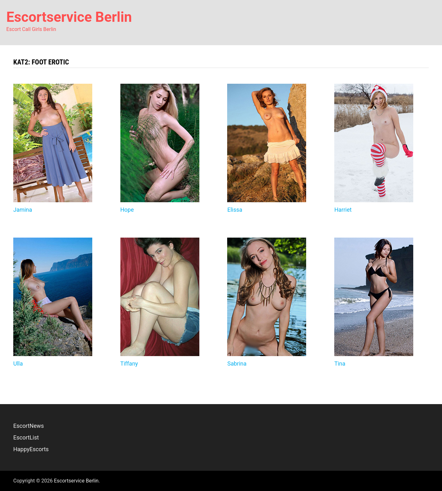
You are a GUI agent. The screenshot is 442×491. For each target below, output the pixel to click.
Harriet (343, 209)
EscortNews (28, 425)
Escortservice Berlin (69, 17)
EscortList (26, 437)
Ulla (18, 363)
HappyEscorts (31, 449)
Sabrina (236, 363)
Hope (127, 209)
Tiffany (129, 363)
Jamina (22, 209)
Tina (339, 363)
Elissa (234, 209)
